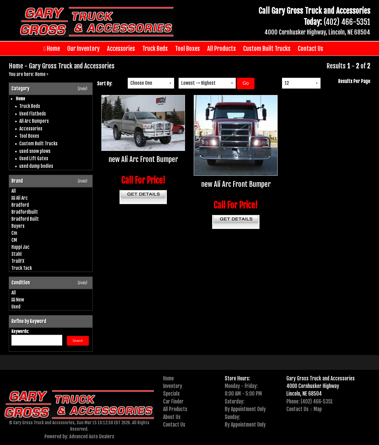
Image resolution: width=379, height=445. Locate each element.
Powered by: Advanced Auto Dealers (79, 436)
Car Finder (173, 401)
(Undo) (82, 89)
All (13, 191)
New (20, 300)
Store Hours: (237, 378)
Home (52, 49)
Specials (171, 393)
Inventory (172, 386)
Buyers (18, 226)
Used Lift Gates (33, 158)
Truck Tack (21, 268)
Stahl (16, 254)
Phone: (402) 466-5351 (309, 401)
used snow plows (35, 151)
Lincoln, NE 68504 (304, 393)
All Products (221, 48)
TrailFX (17, 261)
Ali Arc (22, 198)
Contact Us (310, 48)
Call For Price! (143, 180)
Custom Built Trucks (266, 48)
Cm (14, 233)
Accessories (121, 48)
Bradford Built (25, 219)
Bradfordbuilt (24, 212)
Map (318, 409)
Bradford (20, 205)
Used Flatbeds (32, 114)
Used (15, 307)
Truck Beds (155, 48)
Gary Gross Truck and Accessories (320, 378)
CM (14, 240)
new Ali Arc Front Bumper (143, 159)
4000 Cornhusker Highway (312, 386)
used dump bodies (36, 166)
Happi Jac (20, 247)
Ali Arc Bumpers (34, 121)
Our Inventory (83, 48)
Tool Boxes (187, 48)
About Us (172, 417)
